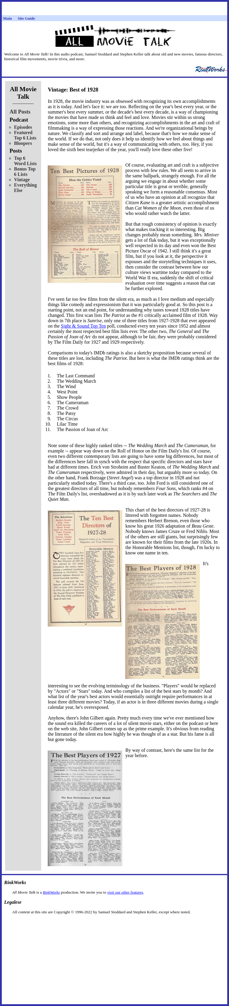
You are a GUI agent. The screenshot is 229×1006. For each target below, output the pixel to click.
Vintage (22, 179)
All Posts (20, 111)
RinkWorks (51, 892)
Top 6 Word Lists (25, 161)
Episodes (23, 127)
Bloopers (23, 143)
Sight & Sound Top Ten (83, 325)
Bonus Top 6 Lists (25, 171)
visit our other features (125, 892)
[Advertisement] (114, 924)
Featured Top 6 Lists (25, 135)
